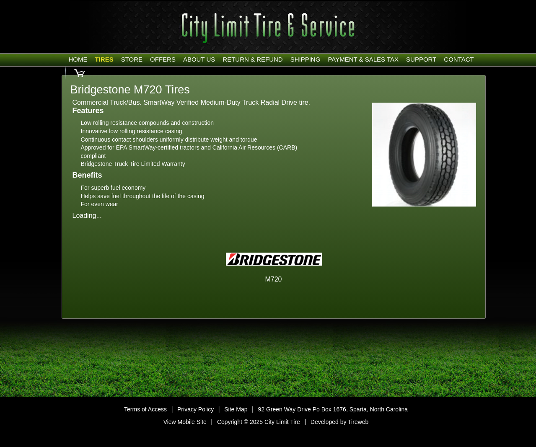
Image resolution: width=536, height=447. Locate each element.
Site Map (235, 409)
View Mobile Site (185, 422)
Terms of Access (145, 409)
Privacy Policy (195, 409)
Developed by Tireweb (340, 422)
